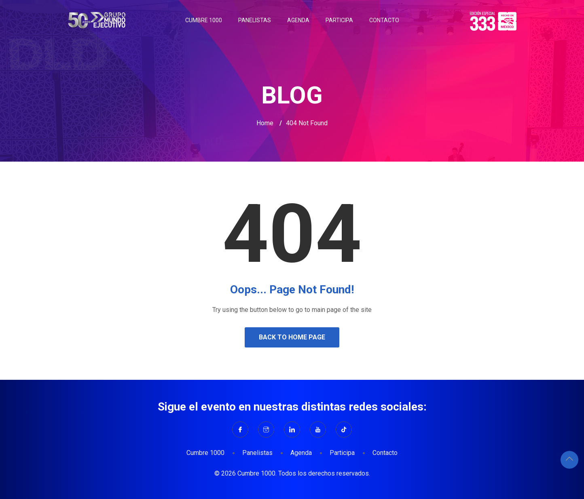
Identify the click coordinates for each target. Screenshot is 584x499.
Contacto (384, 20)
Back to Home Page (292, 337)
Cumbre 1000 (203, 20)
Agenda (298, 20)
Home (264, 123)
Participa (339, 20)
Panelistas (254, 20)
